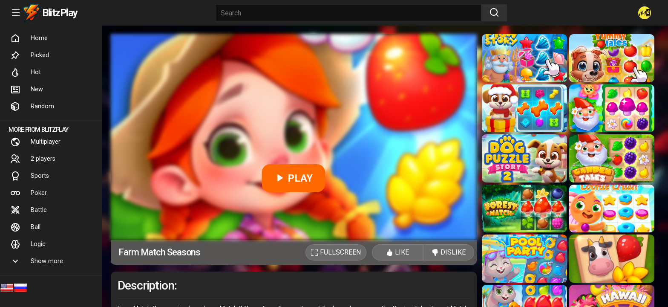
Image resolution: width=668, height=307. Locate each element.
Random (32, 106)
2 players (32, 159)
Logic (28, 244)
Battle (28, 210)
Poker (28, 193)
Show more (36, 261)
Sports (29, 176)
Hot (25, 72)
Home (29, 38)
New (26, 89)
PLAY (294, 178)
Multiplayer (35, 142)
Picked (29, 55)
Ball (25, 227)
